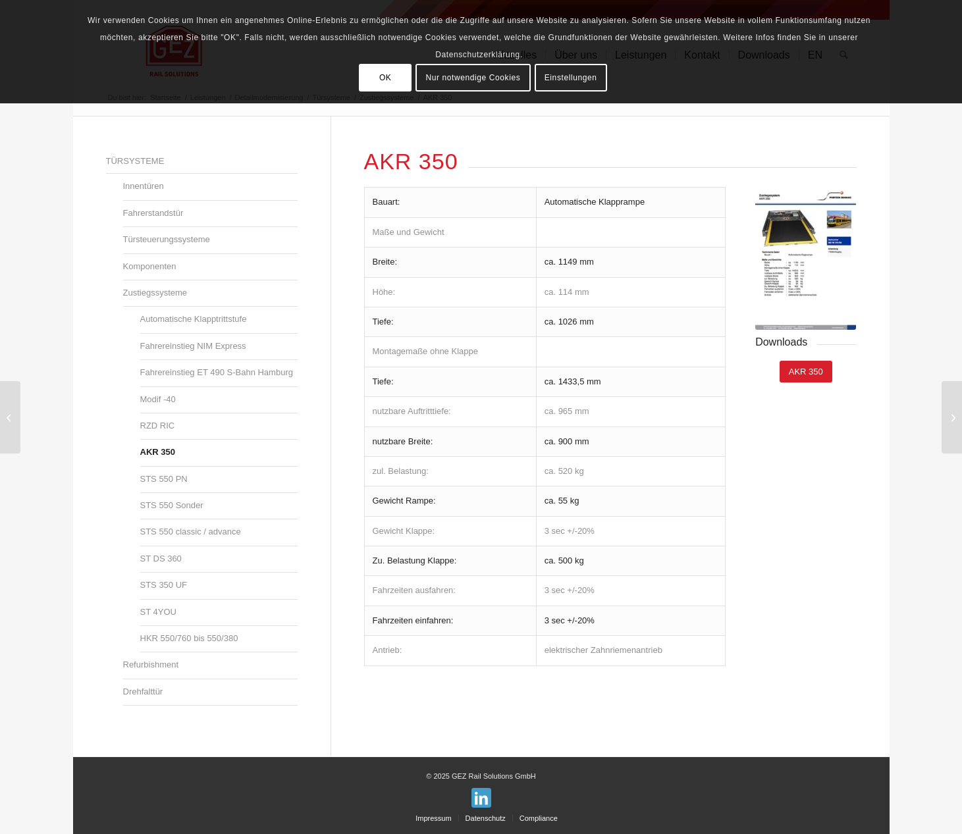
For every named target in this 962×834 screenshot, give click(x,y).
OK (385, 77)
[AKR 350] (806, 371)
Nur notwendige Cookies (472, 77)
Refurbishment (151, 664)
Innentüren (143, 186)
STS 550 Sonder (171, 505)
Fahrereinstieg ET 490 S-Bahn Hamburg (216, 372)
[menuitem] (433, 818)
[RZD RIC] (10, 417)
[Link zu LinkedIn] (481, 798)
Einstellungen (571, 77)
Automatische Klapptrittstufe (193, 319)
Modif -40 (158, 399)
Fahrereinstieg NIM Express (193, 346)
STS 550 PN (164, 479)
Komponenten (149, 266)
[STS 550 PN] (952, 417)
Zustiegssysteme (155, 293)
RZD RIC (157, 425)
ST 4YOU (158, 612)
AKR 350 (157, 452)
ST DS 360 (161, 558)
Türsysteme (135, 161)
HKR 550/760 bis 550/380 (189, 638)
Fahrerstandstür (153, 213)
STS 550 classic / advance (190, 531)
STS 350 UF (164, 585)
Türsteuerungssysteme (166, 239)
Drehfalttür (143, 691)
